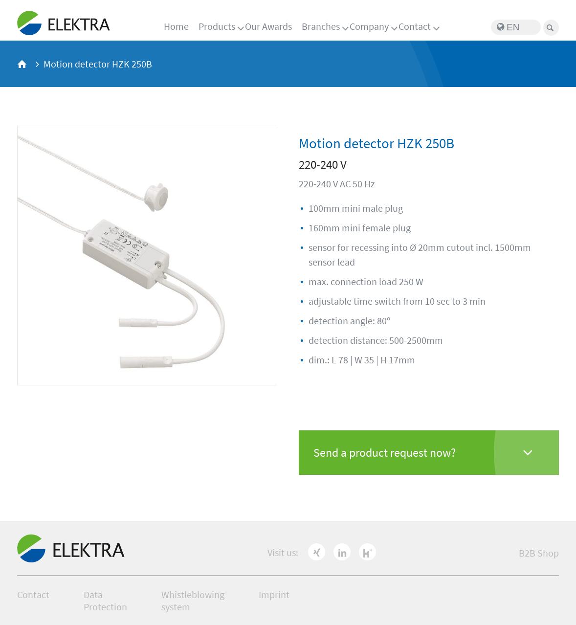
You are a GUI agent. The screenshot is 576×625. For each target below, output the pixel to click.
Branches (321, 26)
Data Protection (105, 600)
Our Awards (268, 26)
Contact (415, 26)
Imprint (274, 594)
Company (369, 26)
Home (176, 26)
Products (217, 26)
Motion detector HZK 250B (98, 64)
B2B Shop (539, 553)
